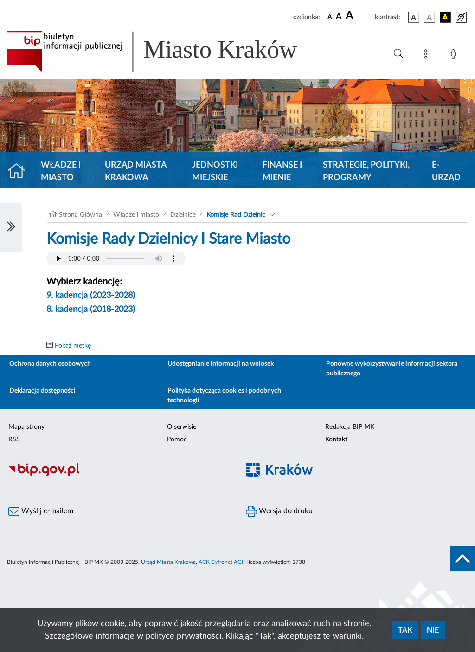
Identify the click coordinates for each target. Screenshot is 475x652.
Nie (433, 630)
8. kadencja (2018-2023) (90, 309)
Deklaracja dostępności (42, 390)
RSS (14, 439)
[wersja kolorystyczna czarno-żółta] (445, 17)
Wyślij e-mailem (40, 511)
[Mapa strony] (427, 55)
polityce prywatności (183, 636)
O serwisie (181, 427)
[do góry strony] (462, 558)
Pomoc (177, 439)
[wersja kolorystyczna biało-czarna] (429, 17)
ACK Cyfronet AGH (222, 562)
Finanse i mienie (282, 171)
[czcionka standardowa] (330, 16)
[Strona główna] (20, 171)
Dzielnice (183, 215)
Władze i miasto (61, 171)
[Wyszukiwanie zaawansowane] (398, 53)
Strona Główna (80, 215)
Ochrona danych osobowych (50, 364)
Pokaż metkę (73, 345)
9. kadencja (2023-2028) (90, 295)
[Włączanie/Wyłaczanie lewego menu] (11, 227)
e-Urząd (446, 171)
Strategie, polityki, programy (366, 171)
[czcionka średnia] (339, 17)
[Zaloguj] (455, 55)
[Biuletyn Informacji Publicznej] (119, 475)
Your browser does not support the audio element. (116, 258)
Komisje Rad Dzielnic (235, 215)
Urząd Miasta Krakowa (136, 171)
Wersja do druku (279, 511)
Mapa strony (26, 427)
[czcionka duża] (359, 15)
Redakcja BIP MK (349, 427)
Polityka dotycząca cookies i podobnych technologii (224, 395)
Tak (405, 630)
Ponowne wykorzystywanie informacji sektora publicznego (391, 369)
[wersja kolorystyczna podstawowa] (414, 17)
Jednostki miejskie (215, 171)
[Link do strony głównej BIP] (165, 51)
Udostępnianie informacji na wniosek (220, 364)
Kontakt (336, 439)
